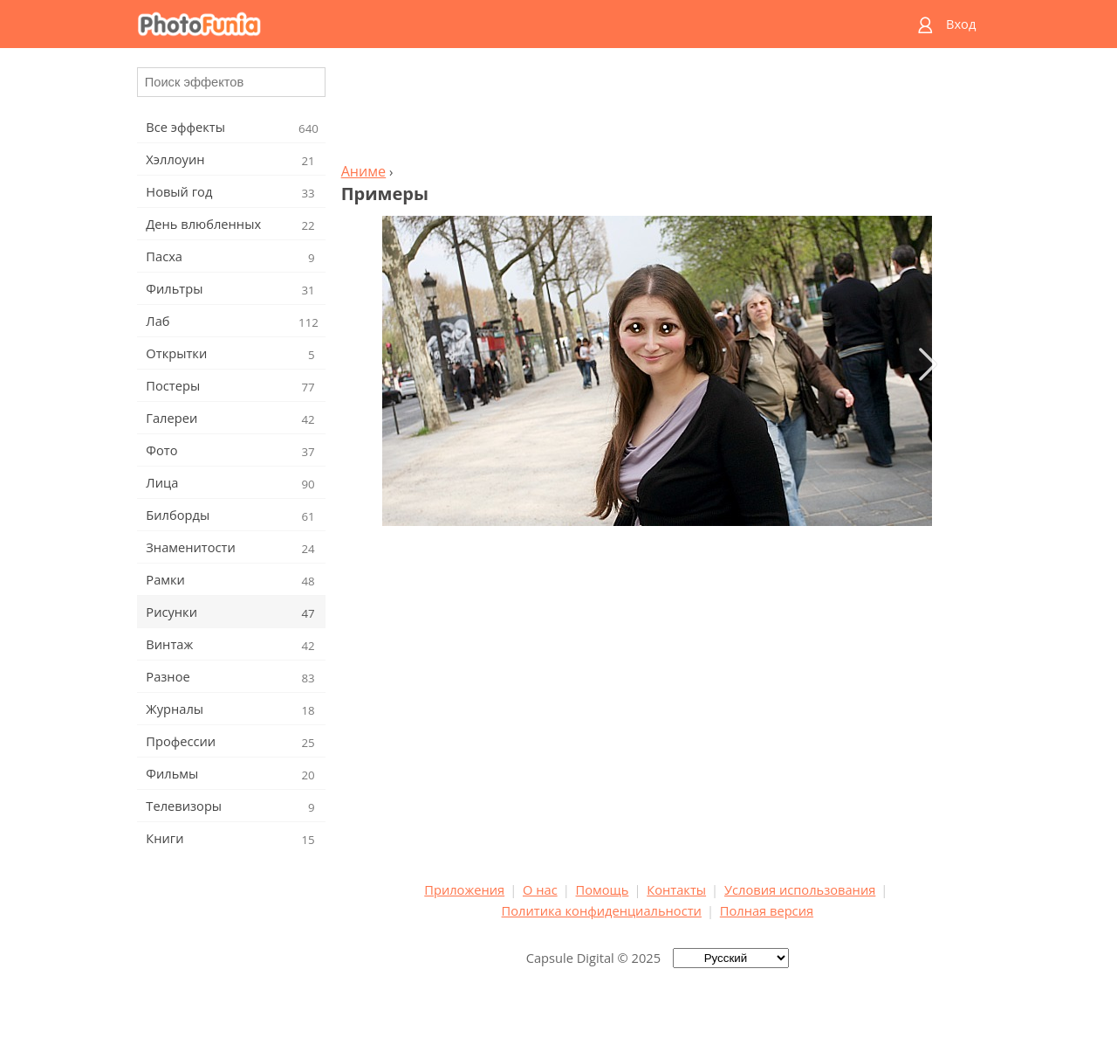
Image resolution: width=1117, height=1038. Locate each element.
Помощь (602, 889)
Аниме (364, 171)
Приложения (464, 889)
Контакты (676, 889)
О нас (540, 889)
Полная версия (766, 910)
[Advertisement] (657, 110)
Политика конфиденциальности (602, 910)
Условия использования (799, 889)
